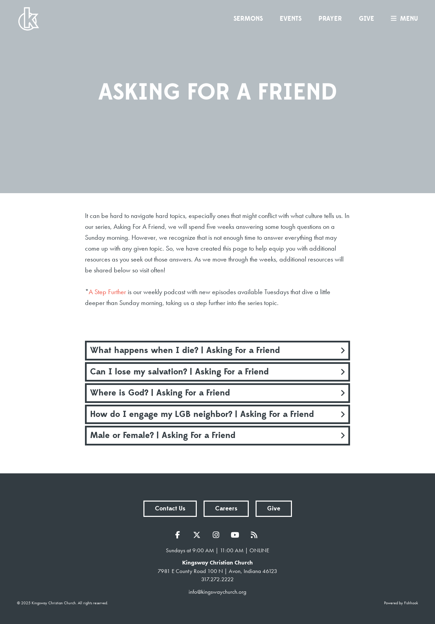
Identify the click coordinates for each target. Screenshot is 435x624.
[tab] (217, 350)
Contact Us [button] (170, 508)
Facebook (179, 534)
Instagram (217, 534)
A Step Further (107, 291)
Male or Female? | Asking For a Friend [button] (163, 435)
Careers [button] (226, 508)
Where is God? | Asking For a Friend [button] (160, 392)
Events (290, 19)
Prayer (330, 19)
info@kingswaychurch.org (217, 591)
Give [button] (273, 508)
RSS (255, 534)
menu (402, 19)
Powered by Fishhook (401, 603)
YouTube (236, 534)
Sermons (248, 19)
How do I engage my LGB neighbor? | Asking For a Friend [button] (202, 414)
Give (366, 19)
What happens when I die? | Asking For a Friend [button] (185, 350)
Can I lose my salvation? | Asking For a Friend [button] (179, 371)
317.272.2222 (217, 579)
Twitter (198, 534)
